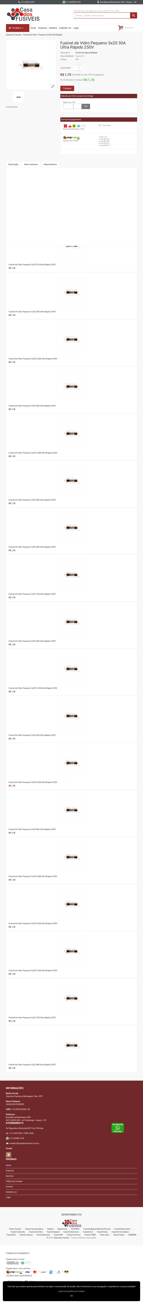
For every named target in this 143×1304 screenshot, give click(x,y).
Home (33, 28)
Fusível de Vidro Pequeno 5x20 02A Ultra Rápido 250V (32, 735)
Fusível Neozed (43, 1235)
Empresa (42, 28)
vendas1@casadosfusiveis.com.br (22, 1143)
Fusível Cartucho (18, 1232)
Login (76, 28)
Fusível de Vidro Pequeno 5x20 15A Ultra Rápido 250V (32, 594)
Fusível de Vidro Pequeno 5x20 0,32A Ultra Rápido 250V (33, 923)
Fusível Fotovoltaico (120, 1232)
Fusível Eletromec (71, 1232)
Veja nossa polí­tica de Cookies (71, 1291)
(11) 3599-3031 (26, 2)
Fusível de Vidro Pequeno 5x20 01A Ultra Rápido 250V (32, 264)
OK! (71, 1296)
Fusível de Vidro (30, 35)
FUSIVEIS (75, 1229)
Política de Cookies (14, 1181)
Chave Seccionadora (34, 1229)
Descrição (13, 164)
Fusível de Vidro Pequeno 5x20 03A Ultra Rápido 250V (32, 500)
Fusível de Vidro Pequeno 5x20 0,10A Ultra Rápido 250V (33, 688)
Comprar (67, 88)
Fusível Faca (102, 1232)
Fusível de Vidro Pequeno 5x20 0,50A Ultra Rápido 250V (33, 782)
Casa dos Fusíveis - (62, 1238)
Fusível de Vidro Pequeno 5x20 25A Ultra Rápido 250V (32, 406)
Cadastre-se (65, 28)
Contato (9, 1187)
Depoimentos (50, 164)
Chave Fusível (15, 1229)
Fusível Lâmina (26, 1235)
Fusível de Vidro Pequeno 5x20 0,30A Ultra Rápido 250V (33, 359)
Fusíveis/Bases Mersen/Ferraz (97, 1229)
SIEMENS (132, 1235)
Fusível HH (11, 1235)
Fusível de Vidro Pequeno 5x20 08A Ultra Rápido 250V (32, 1065)
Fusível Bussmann (122, 1229)
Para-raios (104, 1235)
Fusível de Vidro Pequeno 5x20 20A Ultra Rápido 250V (32, 312)
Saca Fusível (118, 1235)
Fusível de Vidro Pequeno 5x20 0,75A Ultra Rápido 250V (33, 970)
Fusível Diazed (53, 1232)
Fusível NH (58, 1235)
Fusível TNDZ (90, 1235)
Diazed (50, 1229)
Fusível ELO (88, 1232)
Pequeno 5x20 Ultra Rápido (50, 35)
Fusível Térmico (74, 1235)
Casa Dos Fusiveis (14, 35)
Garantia (53, 28)
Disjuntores (62, 1229)
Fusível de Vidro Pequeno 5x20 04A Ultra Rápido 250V (32, 547)
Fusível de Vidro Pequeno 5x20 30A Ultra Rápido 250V (93, 45)
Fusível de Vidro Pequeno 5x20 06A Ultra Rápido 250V (32, 829)
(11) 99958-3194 (71, 2)
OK (85, 106)
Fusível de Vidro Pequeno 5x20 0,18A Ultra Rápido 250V (33, 453)
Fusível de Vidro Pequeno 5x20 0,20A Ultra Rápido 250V (33, 876)
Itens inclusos (31, 164)
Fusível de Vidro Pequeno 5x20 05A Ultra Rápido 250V (32, 641)
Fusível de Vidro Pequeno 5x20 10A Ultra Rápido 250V (32, 1017)
